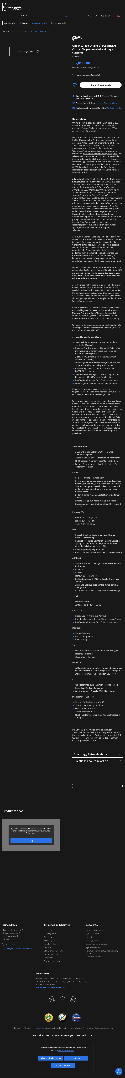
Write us (111, 108)
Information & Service (57, 953)
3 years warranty (93, 976)
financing (99, 103)
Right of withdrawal (94, 962)
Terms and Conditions (95, 959)
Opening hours (50, 962)
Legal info (92, 953)
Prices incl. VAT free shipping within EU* (85, 67)
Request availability (100, 84)
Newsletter (43, 1002)
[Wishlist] (90, 15)
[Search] (41, 15)
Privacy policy (92, 969)
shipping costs (35, 1057)
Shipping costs (50, 969)
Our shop (48, 959)
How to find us (50, 973)
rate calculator (111, 103)
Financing (48, 966)
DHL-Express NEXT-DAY (53, 979)
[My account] (96, 15)
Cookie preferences (94, 985)
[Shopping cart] (105, 15)
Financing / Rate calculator (97, 754)
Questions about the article (97, 761)
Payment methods (52, 990)
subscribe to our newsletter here (50, 1016)
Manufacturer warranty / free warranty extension (102, 980)
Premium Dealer (51, 983)
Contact (47, 976)
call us (119, 108)
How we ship (49, 986)
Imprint (89, 966)
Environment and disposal (97, 973)
